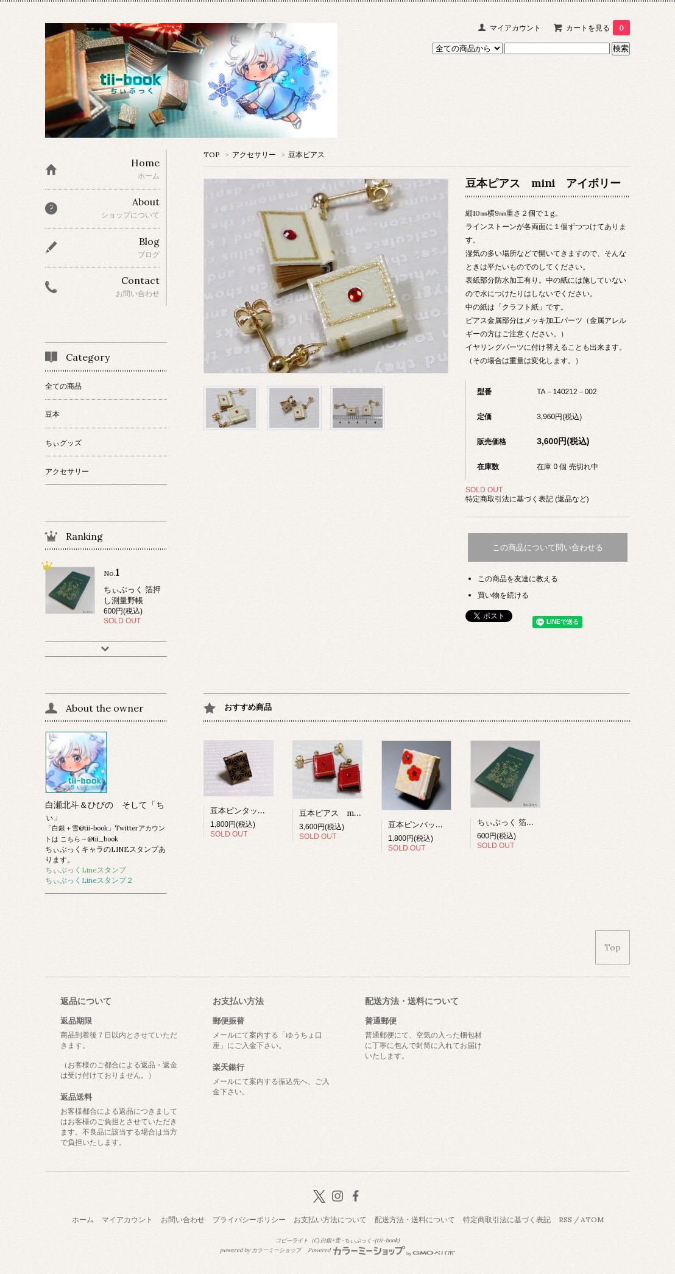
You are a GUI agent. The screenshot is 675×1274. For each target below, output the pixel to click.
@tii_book (102, 839)
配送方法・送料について (415, 1219)
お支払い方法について (330, 1219)
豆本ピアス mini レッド (347, 813)
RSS (565, 1219)
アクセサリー (254, 154)
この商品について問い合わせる (547, 547)
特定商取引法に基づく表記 (507, 1219)
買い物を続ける (503, 595)
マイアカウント (515, 27)
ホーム (83, 1219)
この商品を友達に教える (518, 578)
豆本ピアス (306, 154)
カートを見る (598, 27)
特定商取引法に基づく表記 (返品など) (527, 498)
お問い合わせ (183, 1219)
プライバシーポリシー (249, 1219)
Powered (382, 1250)
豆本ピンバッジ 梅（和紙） (439, 824)
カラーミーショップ (276, 1250)
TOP (211, 154)
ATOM (592, 1219)
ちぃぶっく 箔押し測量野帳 (525, 822)
